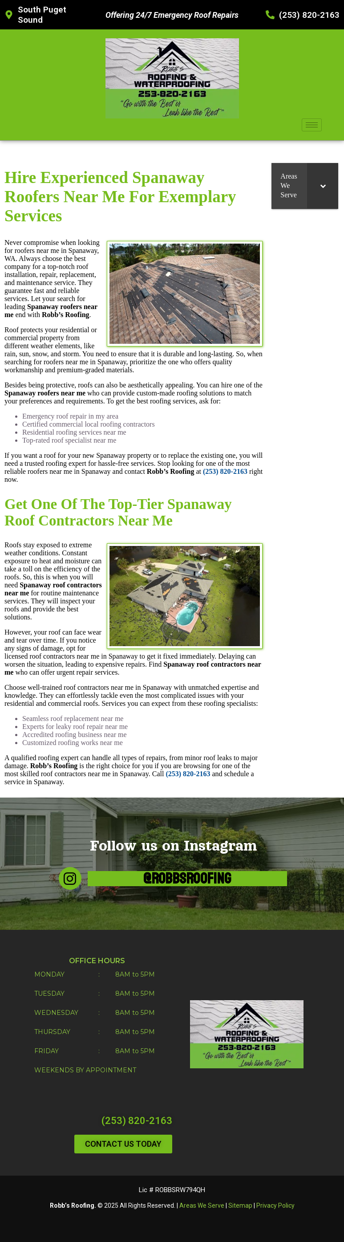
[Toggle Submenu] (322, 185)
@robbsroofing (187, 878)
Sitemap (240, 1205)
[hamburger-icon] (312, 124)
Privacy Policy (275, 1205)
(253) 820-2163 (136, 1120)
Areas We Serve (201, 1205)
